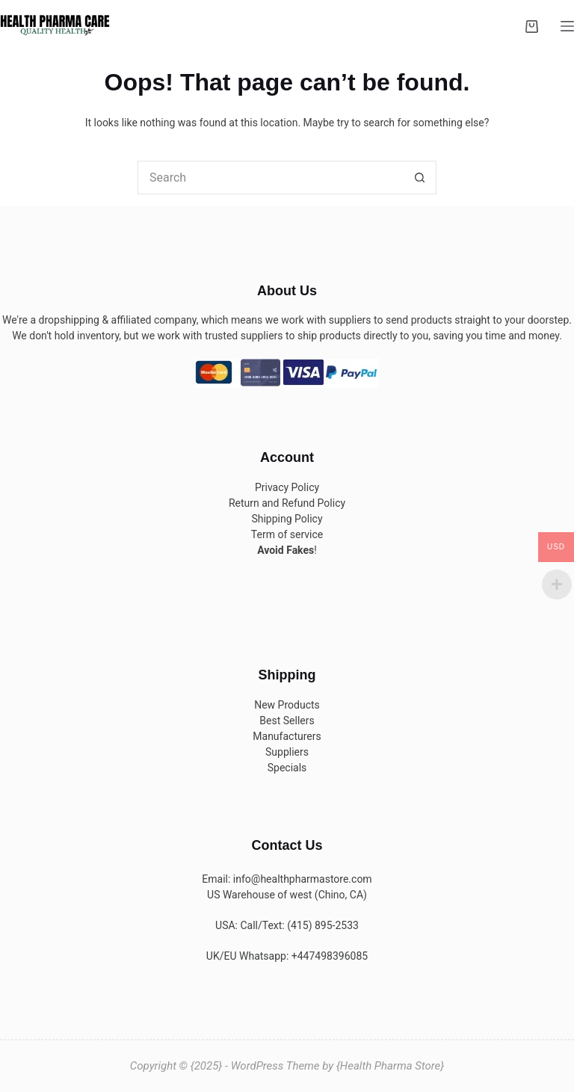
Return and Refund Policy (287, 503)
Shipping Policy (286, 519)
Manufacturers (287, 736)
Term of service (287, 534)
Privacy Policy (287, 487)
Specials (287, 768)
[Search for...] (270, 177)
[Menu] (567, 26)
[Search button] (419, 177)
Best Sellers (286, 721)
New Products (287, 705)
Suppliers (287, 752)
